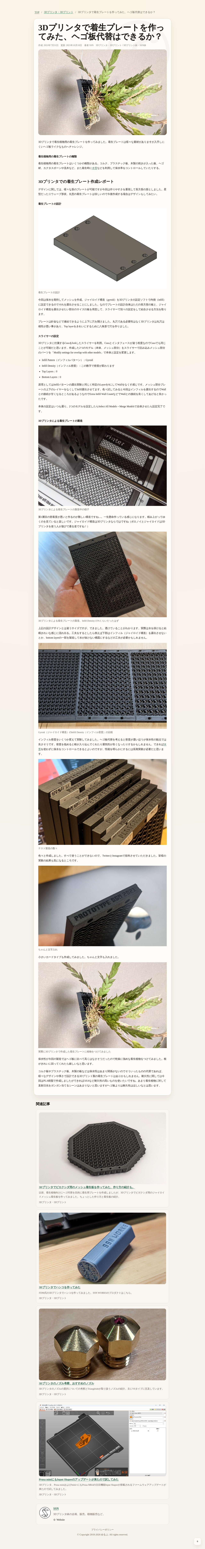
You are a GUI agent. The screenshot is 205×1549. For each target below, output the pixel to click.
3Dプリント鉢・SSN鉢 (134, 45)
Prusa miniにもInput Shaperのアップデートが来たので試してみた (79, 1479)
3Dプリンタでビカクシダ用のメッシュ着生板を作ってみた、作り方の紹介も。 (87, 1187)
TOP (37, 12)
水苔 (94, 168)
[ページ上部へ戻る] (197, 1541)
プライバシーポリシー (102, 1529)
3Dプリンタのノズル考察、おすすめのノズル (66, 1383)
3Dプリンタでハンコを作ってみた (59, 1287)
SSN (91, 45)
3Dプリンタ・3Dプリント (58, 12)
